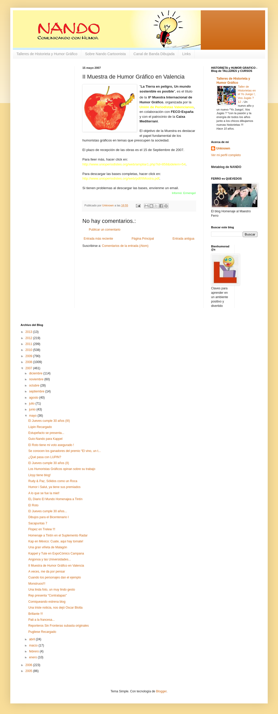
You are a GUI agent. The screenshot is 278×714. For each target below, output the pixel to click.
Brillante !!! (35, 614)
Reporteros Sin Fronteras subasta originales (58, 625)
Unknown (223, 148)
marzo (34, 645)
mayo (33, 415)
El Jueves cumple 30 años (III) (49, 421)
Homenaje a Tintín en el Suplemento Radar (58, 535)
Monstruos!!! (36, 583)
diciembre (36, 373)
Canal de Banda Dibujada (154, 54)
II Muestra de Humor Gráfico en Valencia (56, 565)
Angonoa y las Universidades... (49, 559)
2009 (29, 356)
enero (33, 657)
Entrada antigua (183, 238)
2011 (29, 344)
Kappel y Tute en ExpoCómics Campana (56, 553)
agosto (34, 397)
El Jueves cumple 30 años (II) (48, 463)
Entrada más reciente (98, 238)
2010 (29, 350)
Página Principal (143, 238)
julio (32, 403)
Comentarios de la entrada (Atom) (125, 246)
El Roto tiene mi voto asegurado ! (51, 445)
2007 (29, 368)
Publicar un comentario (104, 229)
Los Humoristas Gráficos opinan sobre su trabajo (61, 469)
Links (186, 54)
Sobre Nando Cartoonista (105, 54)
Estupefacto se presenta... (46, 433)
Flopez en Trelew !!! (41, 529)
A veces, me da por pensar (46, 571)
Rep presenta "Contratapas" (47, 595)
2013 (29, 332)
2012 (29, 338)
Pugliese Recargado (42, 632)
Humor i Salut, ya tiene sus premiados (54, 487)
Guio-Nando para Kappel (45, 439)
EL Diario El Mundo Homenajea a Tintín (55, 499)
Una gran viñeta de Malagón (47, 547)
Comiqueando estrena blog (46, 601)
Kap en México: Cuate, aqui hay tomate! (55, 541)
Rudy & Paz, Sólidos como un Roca (52, 481)
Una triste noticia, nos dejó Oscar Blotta (55, 607)
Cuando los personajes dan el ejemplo (54, 577)
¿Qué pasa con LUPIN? (44, 457)
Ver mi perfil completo (226, 155)
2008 (29, 362)
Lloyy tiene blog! (39, 475)
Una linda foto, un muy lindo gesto (51, 589)
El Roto (33, 505)
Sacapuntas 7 (37, 523)
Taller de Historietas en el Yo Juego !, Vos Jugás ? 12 (247, 94)
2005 (29, 671)
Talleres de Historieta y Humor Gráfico (46, 54)
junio (33, 409)
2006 (29, 665)
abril (32, 639)
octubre (34, 385)
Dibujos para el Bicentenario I (48, 517)
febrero (34, 651)
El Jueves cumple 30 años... (47, 511)
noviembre (36, 379)
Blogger (161, 691)
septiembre (37, 391)
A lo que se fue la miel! (43, 493)
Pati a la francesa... (41, 619)
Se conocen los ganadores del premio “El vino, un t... (64, 451)
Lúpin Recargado (40, 427)
